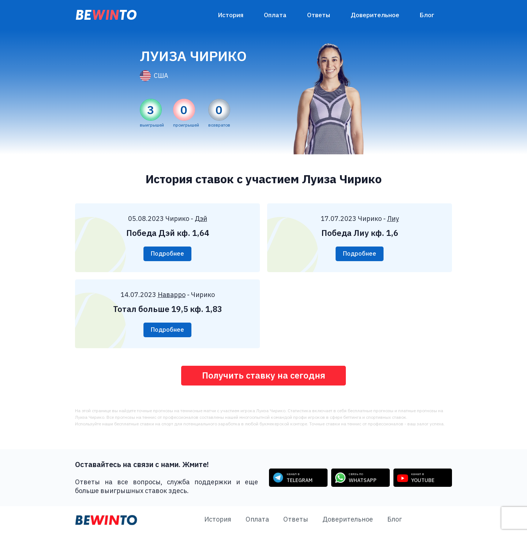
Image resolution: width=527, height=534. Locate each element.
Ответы (318, 15)
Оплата (275, 15)
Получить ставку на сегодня (263, 375)
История (230, 15)
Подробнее (167, 253)
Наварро (172, 294)
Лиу (393, 218)
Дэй (201, 218)
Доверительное (375, 15)
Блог (427, 15)
